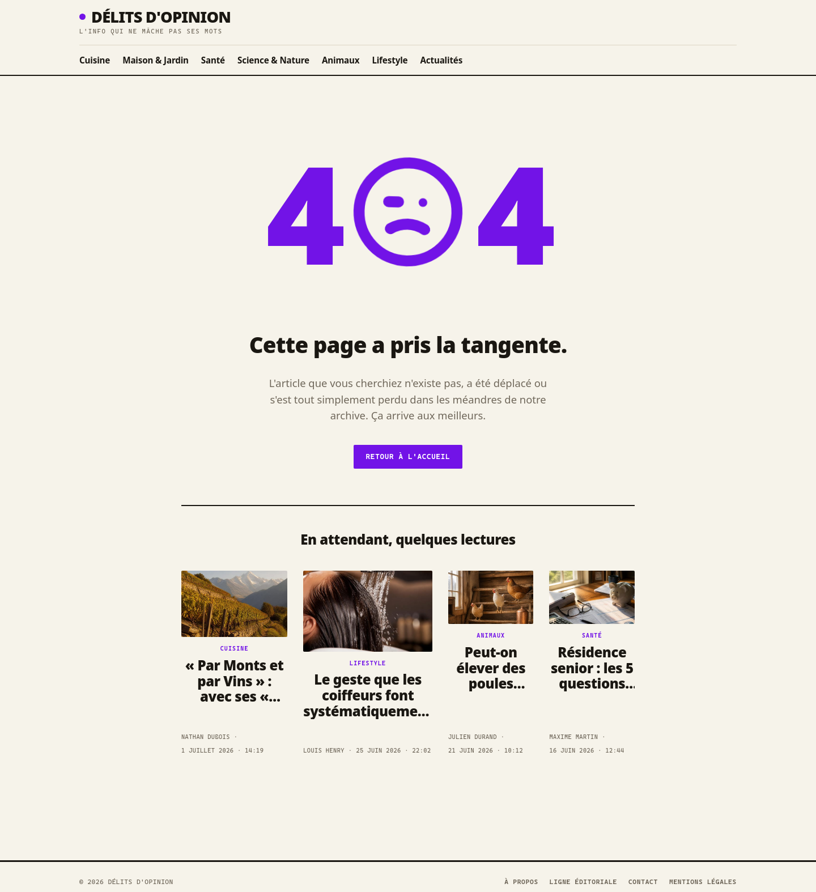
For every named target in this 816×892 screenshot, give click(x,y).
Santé (213, 60)
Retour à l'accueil (408, 456)
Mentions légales (703, 882)
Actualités (441, 60)
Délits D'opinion (155, 16)
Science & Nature (273, 60)
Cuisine (94, 60)
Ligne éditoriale (583, 882)
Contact (643, 882)
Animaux (340, 60)
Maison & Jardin (155, 60)
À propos (521, 882)
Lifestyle (389, 60)
